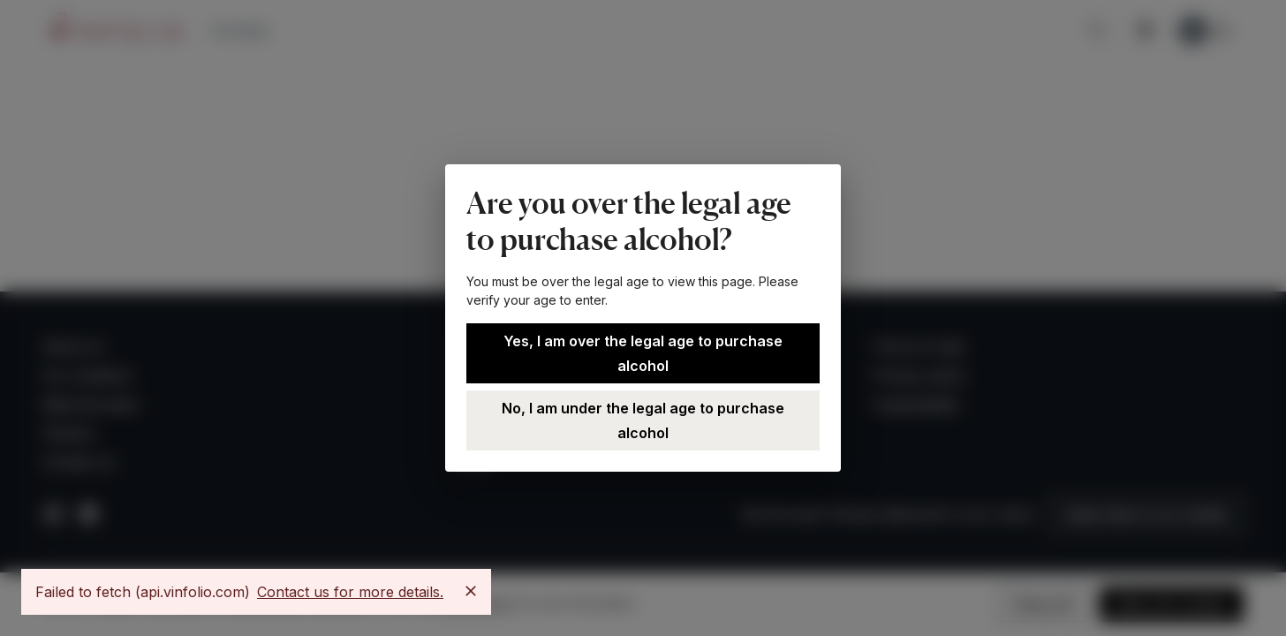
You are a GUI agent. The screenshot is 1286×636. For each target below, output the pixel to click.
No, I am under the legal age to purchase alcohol (643, 420)
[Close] (471, 591)
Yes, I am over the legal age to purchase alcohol (643, 353)
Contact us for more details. (350, 592)
